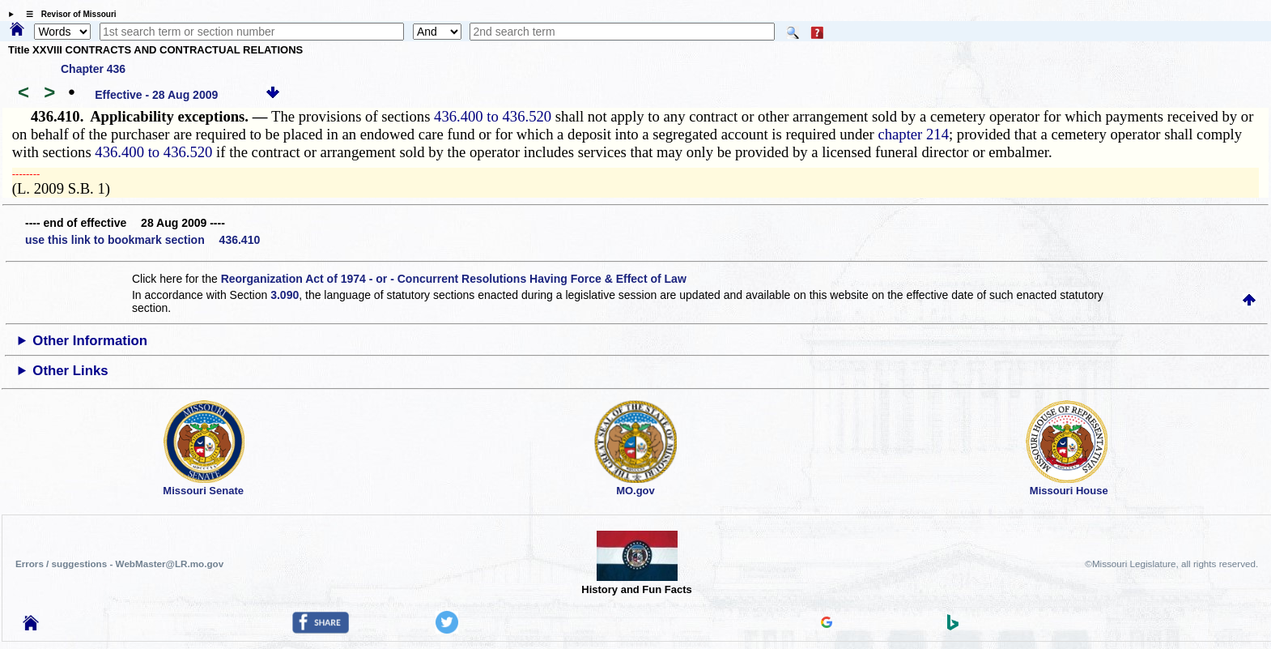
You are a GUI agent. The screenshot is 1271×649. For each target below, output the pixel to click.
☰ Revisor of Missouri (67, 14)
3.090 (284, 294)
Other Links (70, 370)
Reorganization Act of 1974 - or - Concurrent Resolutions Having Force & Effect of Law (454, 278)
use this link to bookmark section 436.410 (142, 239)
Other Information (89, 340)
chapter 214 (913, 134)
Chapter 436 (93, 68)
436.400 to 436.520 (492, 116)
